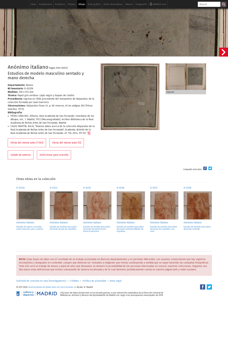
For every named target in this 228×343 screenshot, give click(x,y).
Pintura (71, 4)
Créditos (74, 280)
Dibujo (81, 4)
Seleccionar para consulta (54, 154)
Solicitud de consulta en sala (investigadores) (41, 280)
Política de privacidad (94, 280)
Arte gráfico (94, 4)
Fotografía (141, 4)
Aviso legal (116, 280)
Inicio (33, 4)
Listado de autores (20, 154)
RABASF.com (158, 4)
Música (128, 4)
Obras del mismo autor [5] (66, 142)
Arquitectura (45, 4)
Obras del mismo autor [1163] (26, 142)
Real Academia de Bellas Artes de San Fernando (51, 287)
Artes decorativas (113, 4)
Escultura (60, 4)
